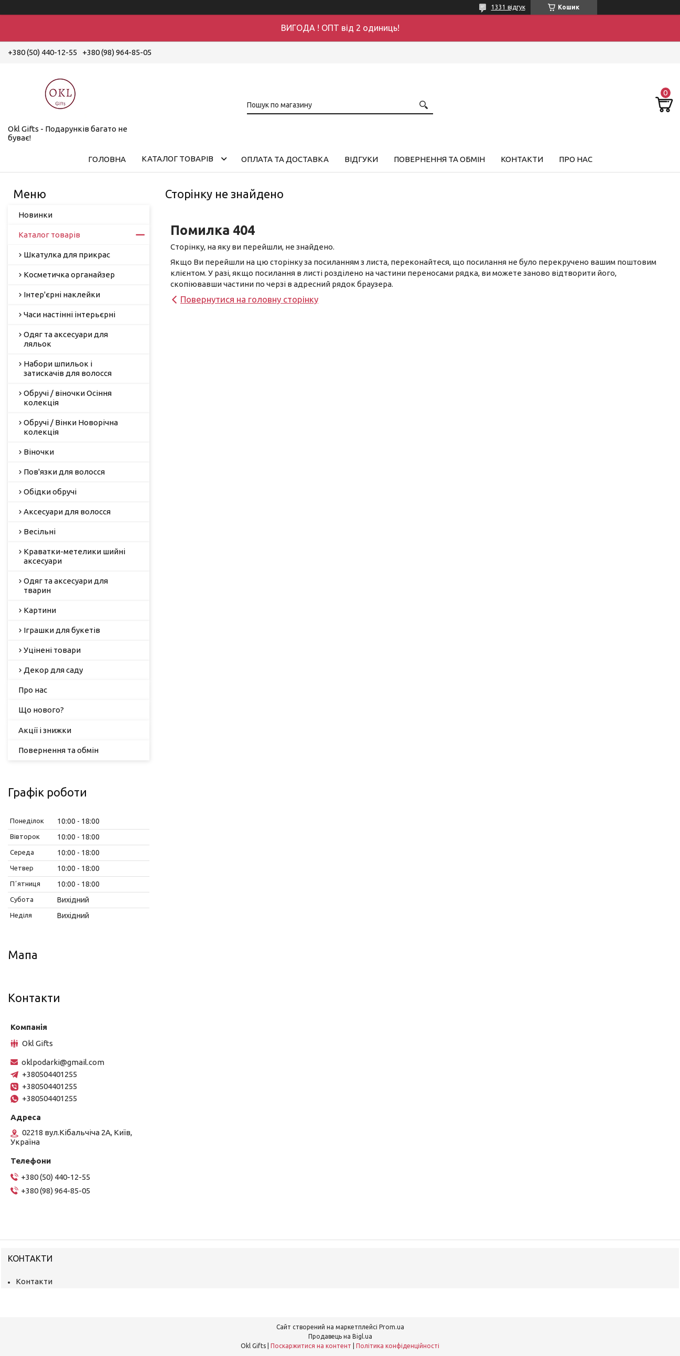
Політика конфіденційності (397, 1345)
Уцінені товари (52, 649)
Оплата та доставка (285, 159)
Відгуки (361, 159)
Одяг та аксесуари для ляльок (66, 339)
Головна (107, 159)
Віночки (39, 451)
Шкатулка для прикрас (67, 254)
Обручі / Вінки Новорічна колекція (71, 427)
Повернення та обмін (439, 159)
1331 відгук (508, 7)
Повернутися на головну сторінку (249, 299)
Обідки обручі (50, 491)
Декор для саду (53, 669)
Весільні (40, 531)
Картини (40, 610)
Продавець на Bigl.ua (340, 1336)
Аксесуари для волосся (67, 511)
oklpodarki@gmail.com (62, 1062)
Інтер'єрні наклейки (62, 294)
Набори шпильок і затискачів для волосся (68, 368)
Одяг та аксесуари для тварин (66, 585)
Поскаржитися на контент (311, 1345)
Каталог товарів (177, 158)
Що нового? (41, 709)
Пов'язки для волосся (64, 471)
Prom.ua (391, 1326)
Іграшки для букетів (62, 630)
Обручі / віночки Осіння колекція (68, 398)
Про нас (575, 159)
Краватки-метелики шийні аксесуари (74, 556)
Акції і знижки (44, 730)
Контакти (522, 159)
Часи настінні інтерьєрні (69, 314)
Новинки (35, 214)
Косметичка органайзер (69, 274)
